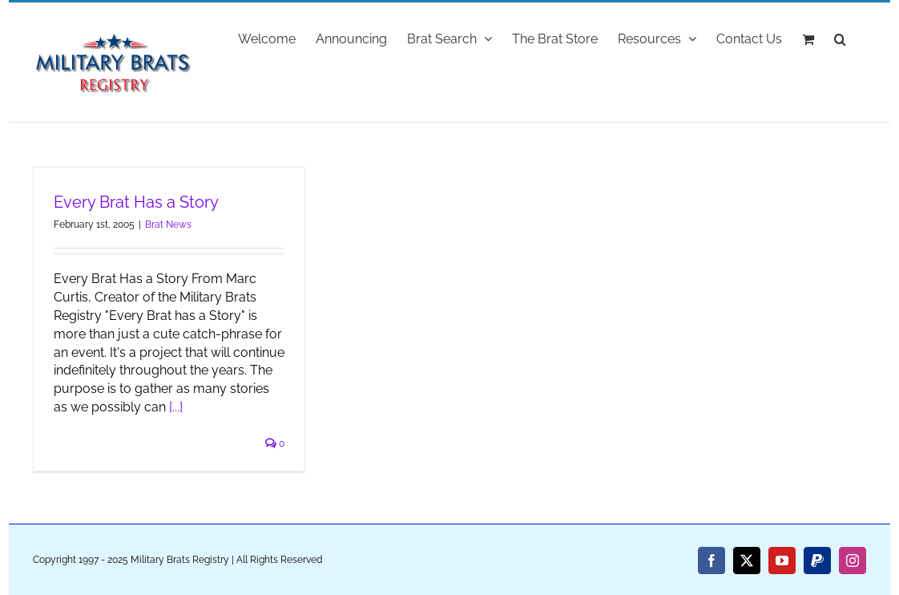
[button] (840, 37)
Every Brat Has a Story (136, 202)
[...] (176, 407)
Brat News (168, 224)
